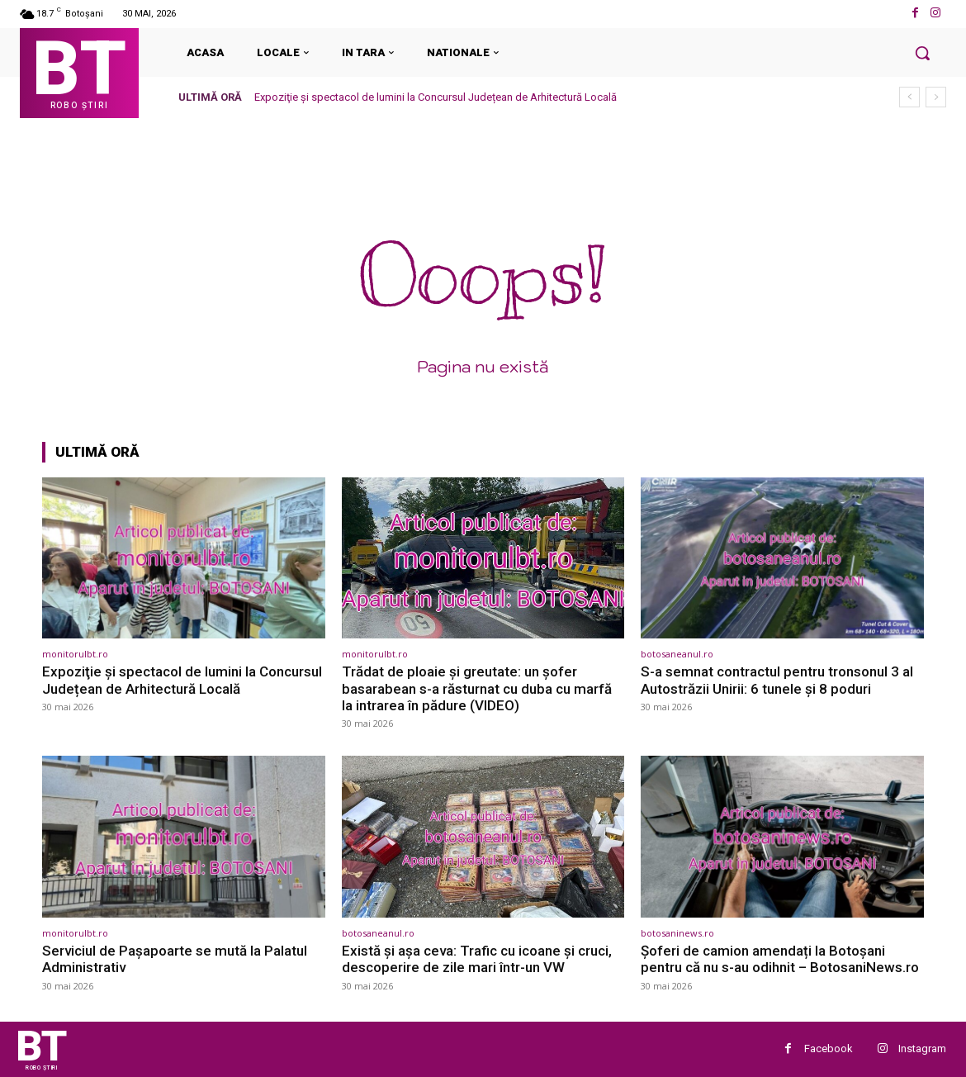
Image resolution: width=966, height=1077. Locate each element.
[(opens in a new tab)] (183, 557)
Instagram (922, 1048)
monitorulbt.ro (75, 653)
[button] (922, 53)
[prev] (909, 97)
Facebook (828, 1048)
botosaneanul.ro (677, 653)
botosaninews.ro (677, 932)
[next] (936, 97)
